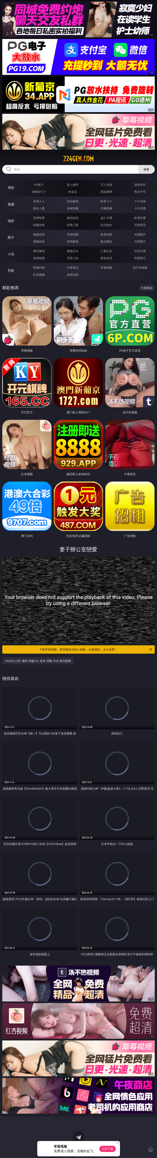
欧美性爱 (140, 218)
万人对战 (106, 185)
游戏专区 (140, 185)
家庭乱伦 (72, 251)
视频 (11, 204)
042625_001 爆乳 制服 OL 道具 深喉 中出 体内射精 (38, 661)
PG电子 (39, 185)
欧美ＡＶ (106, 201)
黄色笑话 (106, 258)
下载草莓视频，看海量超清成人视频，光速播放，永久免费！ (95, 649)
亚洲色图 (72, 234)
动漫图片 (140, 234)
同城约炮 (39, 267)
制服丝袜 (39, 225)
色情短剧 (72, 275)
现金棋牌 (106, 192)
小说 (11, 254)
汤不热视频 (140, 267)
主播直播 (106, 208)
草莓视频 (106, 267)
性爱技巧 (140, 258)
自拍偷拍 (72, 201)
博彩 (11, 187)
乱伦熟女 (106, 225)
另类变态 (140, 225)
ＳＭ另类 (140, 208)
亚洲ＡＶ (39, 201)
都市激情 (39, 251)
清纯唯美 (72, 241)
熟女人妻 (39, 208)
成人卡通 (106, 218)
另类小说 (72, 258)
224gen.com (78, 159)
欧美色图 (106, 234)
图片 (11, 237)
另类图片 (140, 241)
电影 (11, 220)
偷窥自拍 (39, 234)
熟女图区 (106, 241)
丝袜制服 (72, 208)
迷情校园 (39, 258)
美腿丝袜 (39, 241)
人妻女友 (106, 251)
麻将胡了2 (39, 192)
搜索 (146, 169)
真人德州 (72, 185)
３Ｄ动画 (140, 201)
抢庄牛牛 (140, 192)
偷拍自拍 (72, 218)
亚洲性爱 (39, 218)
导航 (11, 270)
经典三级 (72, 225)
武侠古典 (140, 251)
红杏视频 (39, 275)
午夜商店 (72, 267)
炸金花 (72, 192)
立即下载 (107, 1149)
